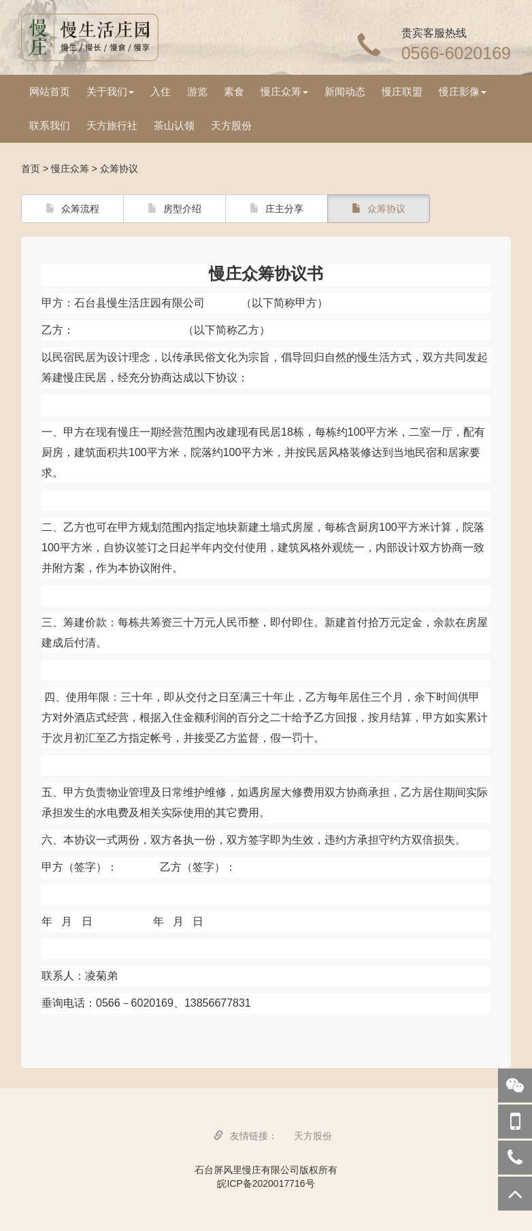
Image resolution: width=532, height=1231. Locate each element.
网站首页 (49, 91)
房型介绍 (174, 208)
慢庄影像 (462, 91)
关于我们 (110, 91)
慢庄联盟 (402, 91)
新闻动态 (345, 91)
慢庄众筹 (284, 91)
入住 (160, 91)
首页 (30, 168)
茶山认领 (174, 125)
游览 (197, 91)
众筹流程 (72, 208)
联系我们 (49, 125)
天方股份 (231, 125)
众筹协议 (378, 208)
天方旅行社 (111, 125)
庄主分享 (276, 208)
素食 (234, 91)
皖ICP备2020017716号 (265, 1183)
